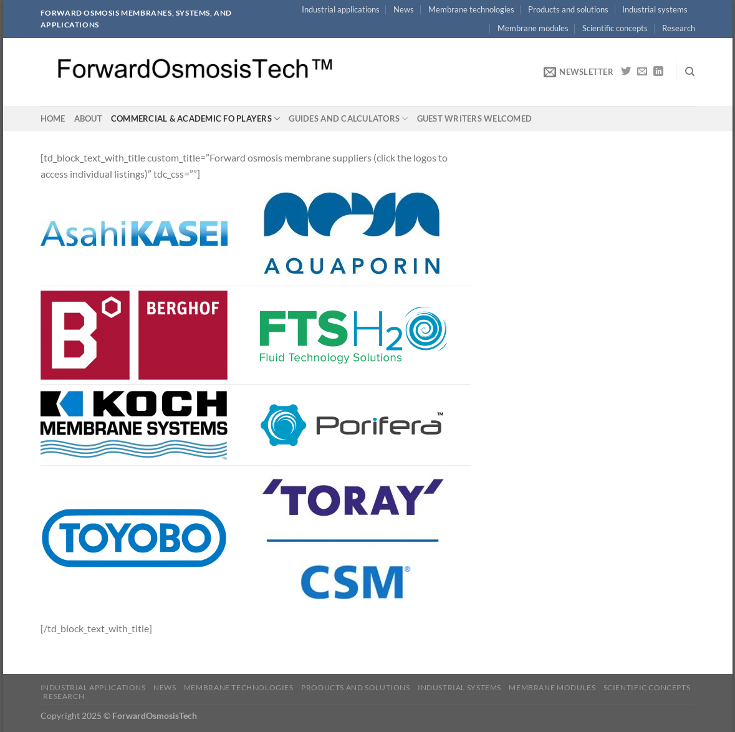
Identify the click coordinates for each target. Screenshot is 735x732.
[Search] (689, 72)
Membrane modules (533, 28)
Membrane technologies (471, 9)
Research (678, 28)
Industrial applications (341, 9)
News (403, 9)
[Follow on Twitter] (626, 71)
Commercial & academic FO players (196, 119)
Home (53, 118)
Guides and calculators (348, 119)
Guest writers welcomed (474, 118)
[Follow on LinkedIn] (658, 71)
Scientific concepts (615, 28)
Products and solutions (568, 9)
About (88, 118)
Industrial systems (655, 9)
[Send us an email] (642, 71)
